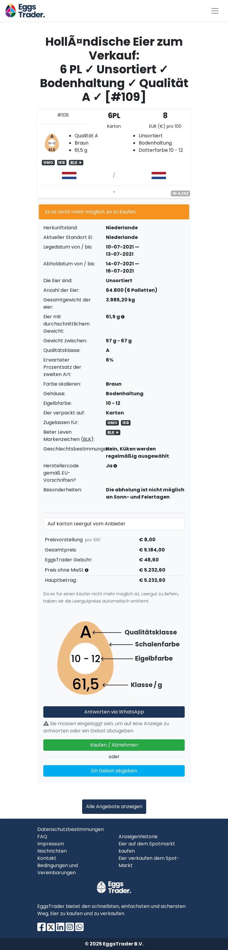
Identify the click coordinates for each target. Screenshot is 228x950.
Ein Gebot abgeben (114, 770)
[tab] (114, 153)
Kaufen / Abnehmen (114, 744)
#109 (63, 114)
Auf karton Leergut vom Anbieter (86, 523)
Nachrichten (52, 851)
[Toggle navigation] (215, 11)
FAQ (42, 836)
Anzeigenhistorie (138, 836)
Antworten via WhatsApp (114, 711)
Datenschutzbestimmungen (70, 829)
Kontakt (46, 858)
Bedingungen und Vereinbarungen (57, 869)
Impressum (50, 843)
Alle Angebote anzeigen (114, 806)
